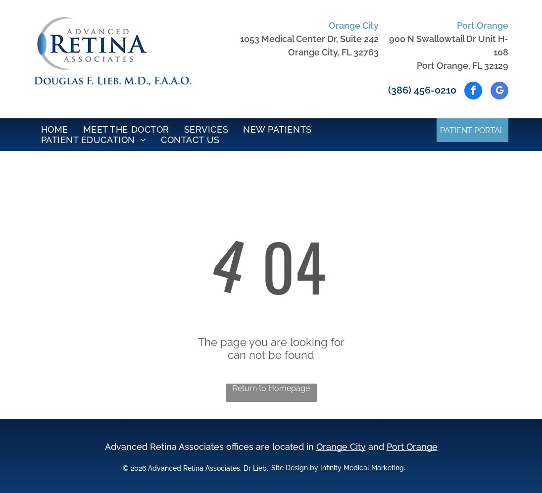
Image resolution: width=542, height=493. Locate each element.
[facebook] (473, 92)
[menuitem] (55, 129)
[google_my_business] (499, 92)
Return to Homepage (271, 388)
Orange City (341, 447)
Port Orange (412, 447)
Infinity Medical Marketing (362, 468)
